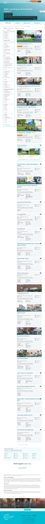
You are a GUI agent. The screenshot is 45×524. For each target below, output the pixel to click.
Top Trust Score (12, 29)
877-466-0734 (20, 90)
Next (26, 442)
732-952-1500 (20, 416)
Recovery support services (9, 68)
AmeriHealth (7, 46)
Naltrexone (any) (7, 94)
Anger (6, 99)
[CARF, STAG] (40, 167)
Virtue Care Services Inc (22, 270)
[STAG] (40, 373)
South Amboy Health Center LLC (24, 413)
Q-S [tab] (19, 449)
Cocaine (6, 87)
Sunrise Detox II (21, 226)
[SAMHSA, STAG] (40, 272)
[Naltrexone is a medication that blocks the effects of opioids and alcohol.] (10, 94)
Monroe (34, 453)
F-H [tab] (12, 449)
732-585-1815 (20, 188)
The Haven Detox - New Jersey (24, 133)
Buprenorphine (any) (8, 93)
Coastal (6, 110)
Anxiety (6, 100)
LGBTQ (6, 76)
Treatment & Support (21, 3)
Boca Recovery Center (22, 44)
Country (6, 111)
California (22, 147)
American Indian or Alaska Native (9, 120)
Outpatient (6, 37)
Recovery (28, 3)
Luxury (6, 67)
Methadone (6, 92)
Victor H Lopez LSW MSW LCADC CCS (26, 384)
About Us (40, 3)
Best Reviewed (19, 29)
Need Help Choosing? (8, 126)
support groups (16, 473)
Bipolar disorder (7, 101)
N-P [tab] (17, 449)
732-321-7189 (20, 246)
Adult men (6, 74)
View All (6, 70)
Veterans (6, 77)
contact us (7, 491)
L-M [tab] (16, 449)
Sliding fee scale (7, 53)
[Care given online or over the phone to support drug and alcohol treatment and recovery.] (9, 39)
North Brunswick (8, 455)
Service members (7, 78)
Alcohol (6, 85)
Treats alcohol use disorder (9, 64)
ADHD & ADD (7, 98)
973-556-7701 (20, 111)
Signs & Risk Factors (14, 3)
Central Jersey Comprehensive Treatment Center (28, 87)
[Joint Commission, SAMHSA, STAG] (40, 110)
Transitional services (8, 69)
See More (30, 75)
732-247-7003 (20, 203)
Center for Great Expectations (24, 199)
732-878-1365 (20, 387)
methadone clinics (12, 473)
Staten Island (26, 453)
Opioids (6, 84)
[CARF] (40, 89)
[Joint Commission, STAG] (40, 214)
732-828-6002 (20, 168)
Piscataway (16, 453)
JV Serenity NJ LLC (21, 212)
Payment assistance (8, 54)
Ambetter (6, 45)
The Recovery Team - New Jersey (24, 66)
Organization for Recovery (23, 334)
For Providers (34, 513)
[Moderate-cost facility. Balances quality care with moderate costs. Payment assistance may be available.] (24, 67)
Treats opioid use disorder (9, 65)
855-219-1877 (20, 215)
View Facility (26, 47)
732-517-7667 (20, 315)
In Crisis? (41, 11)
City (5, 109)
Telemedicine (7, 39)
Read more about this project (31, 517)
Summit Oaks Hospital (22, 356)
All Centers (5, 29)
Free (5, 52)
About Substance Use (34, 3)
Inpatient (6, 35)
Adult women (7, 75)
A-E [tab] (10, 449)
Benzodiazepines (7, 86)
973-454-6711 (20, 374)
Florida (26, 147)
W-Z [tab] (23, 449)
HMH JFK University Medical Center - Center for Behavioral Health (28, 242)
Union (6, 453)
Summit (34, 455)
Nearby (24, 29)
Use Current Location (9, 14)
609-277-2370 (20, 47)
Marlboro (16, 455)
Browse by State (22, 466)
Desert (6, 112)
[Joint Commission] (40, 68)
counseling (21, 473)
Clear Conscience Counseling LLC (25, 371)
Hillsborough (26, 455)
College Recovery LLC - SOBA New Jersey (27, 107)
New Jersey (9, 448)
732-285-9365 (20, 259)
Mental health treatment (8, 66)
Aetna (6, 44)
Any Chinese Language (8, 123)
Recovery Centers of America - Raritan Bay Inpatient (29, 184)
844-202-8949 (20, 69)
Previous (19, 442)
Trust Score (24, 479)
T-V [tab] (21, 449)
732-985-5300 (20, 273)
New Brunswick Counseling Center (25, 427)
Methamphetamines (8, 88)
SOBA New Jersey (21, 311)
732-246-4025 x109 (20, 431)
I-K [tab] (14, 449)
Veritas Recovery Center (22, 290)
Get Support (29, 513)
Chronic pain (7, 103)
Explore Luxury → (28, 507)
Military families (7, 79)
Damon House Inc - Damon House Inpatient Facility (29, 165)
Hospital (6, 36)
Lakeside (6, 113)
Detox (6, 38)
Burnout (6, 102)
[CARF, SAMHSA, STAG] (40, 415)
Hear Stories (23, 513)
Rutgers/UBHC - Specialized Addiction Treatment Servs (28, 397)
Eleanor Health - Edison (22, 256)
